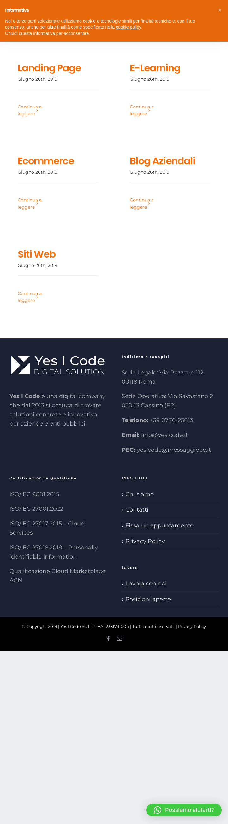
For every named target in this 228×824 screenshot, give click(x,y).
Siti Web (37, 254)
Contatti (136, 509)
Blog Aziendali (162, 161)
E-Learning (155, 68)
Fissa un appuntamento (159, 525)
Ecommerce (46, 161)
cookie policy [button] (128, 27)
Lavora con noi (146, 583)
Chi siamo (139, 494)
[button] (184, 810)
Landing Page (49, 68)
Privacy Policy (145, 541)
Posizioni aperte (148, 599)
